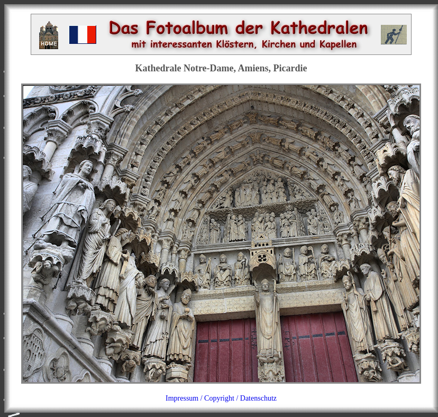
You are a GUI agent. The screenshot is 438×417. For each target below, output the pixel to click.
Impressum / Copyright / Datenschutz (221, 398)
